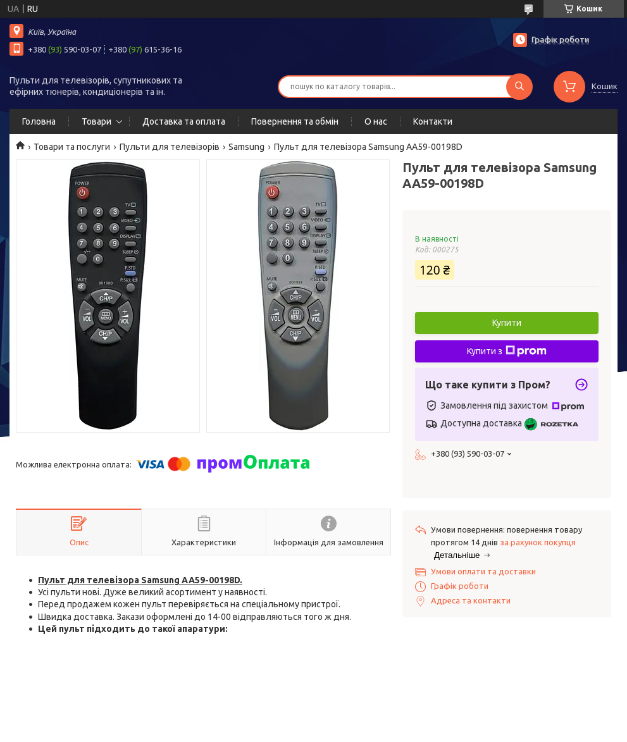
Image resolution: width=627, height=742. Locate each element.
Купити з (507, 351)
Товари (96, 121)
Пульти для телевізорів (170, 147)
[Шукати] (519, 86)
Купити (506, 323)
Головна (39, 121)
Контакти (432, 121)
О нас (375, 121)
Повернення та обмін (294, 121)
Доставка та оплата (183, 121)
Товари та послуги (72, 147)
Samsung (246, 147)
